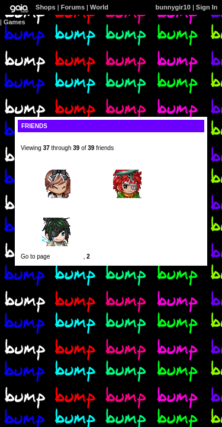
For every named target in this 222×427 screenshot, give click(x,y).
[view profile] (39, 141)
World (99, 7)
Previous (64, 256)
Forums (73, 7)
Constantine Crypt (56, 214)
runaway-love (127, 166)
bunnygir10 (173, 7)
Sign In (207, 7)
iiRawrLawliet (56, 166)
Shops (46, 7)
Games (14, 22)
